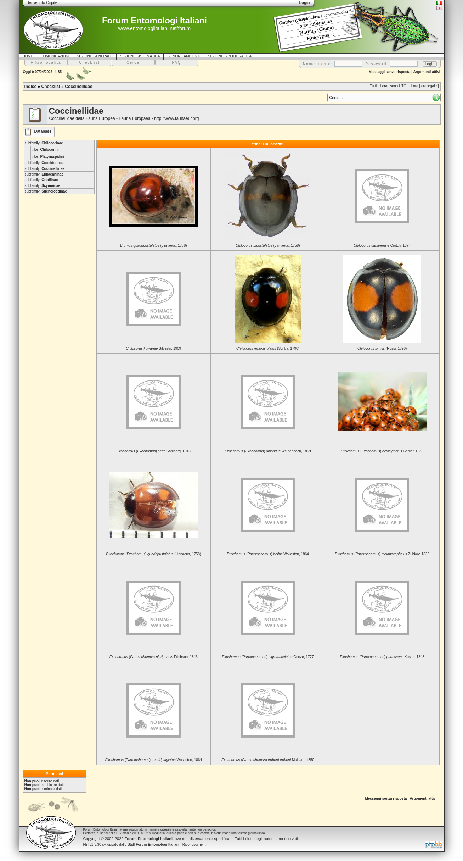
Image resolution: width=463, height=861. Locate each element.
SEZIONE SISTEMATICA (140, 56)
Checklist (50, 86)
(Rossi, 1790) (382, 348)
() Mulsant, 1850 (267, 760)
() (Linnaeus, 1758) (153, 554)
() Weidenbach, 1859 (268, 451)
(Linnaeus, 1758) (153, 246)
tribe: (45, 149)
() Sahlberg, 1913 (154, 451)
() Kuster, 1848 (382, 657)
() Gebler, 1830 (382, 451)
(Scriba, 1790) (267, 348)
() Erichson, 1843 (153, 657)
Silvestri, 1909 (153, 348)
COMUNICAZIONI (55, 56)
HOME (28, 56)
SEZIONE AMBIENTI (183, 56)
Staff (154, 844)
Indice (30, 86)
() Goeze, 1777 (268, 657)
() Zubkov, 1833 (382, 554)
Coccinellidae (78, 86)
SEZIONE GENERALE (95, 56)
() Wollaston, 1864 (268, 554)
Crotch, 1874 (382, 246)
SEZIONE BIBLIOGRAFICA (230, 56)
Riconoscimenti (194, 844)
